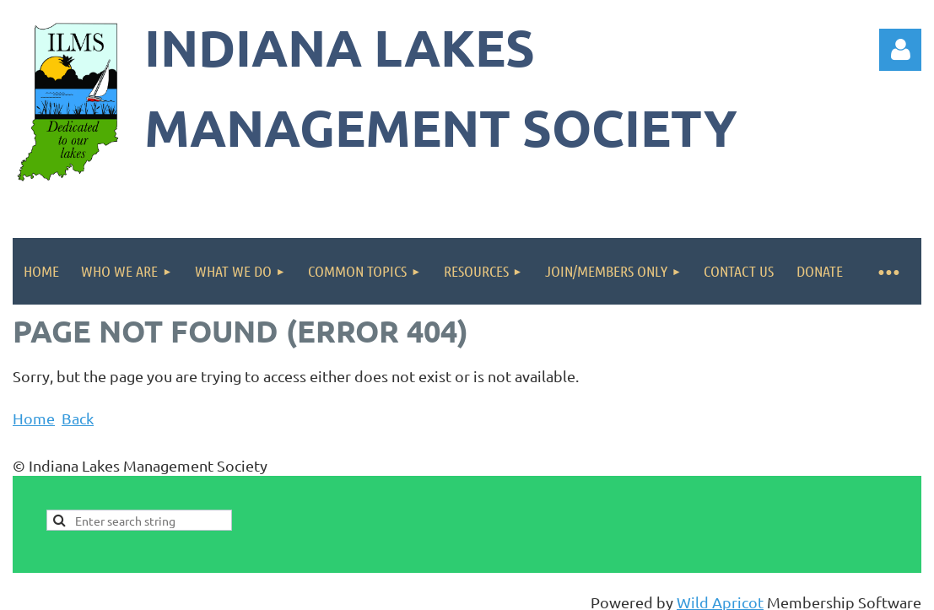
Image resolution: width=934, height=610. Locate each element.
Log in (900, 50)
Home (34, 418)
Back (78, 418)
